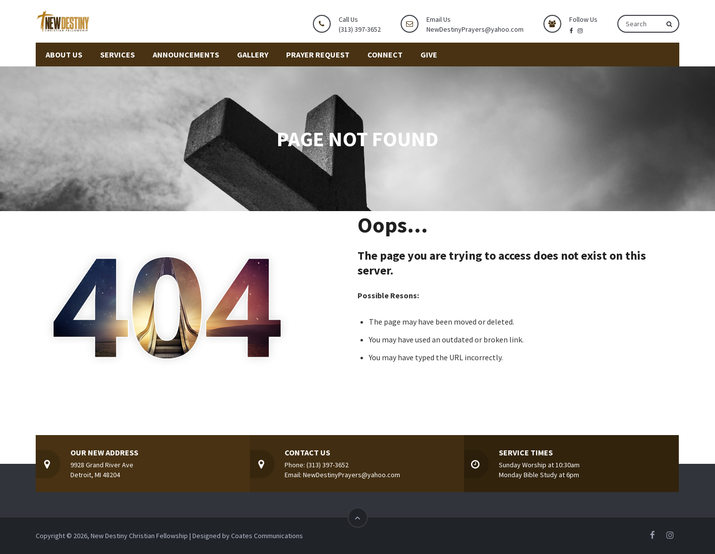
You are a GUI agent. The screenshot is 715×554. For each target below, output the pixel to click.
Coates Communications (267, 535)
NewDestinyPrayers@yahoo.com (475, 29)
